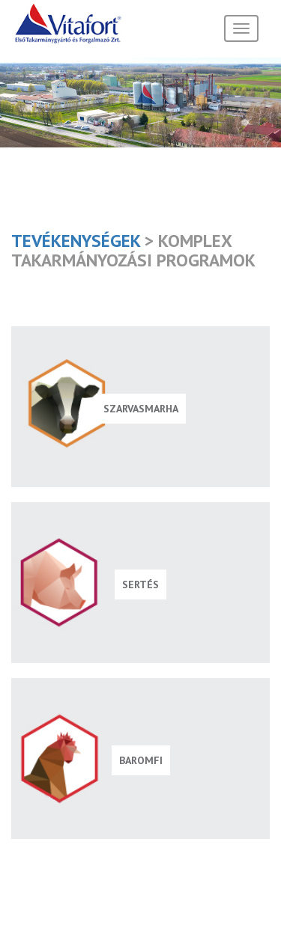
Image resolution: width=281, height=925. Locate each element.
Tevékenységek (75, 240)
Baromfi (141, 760)
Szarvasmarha (140, 408)
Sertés (140, 584)
